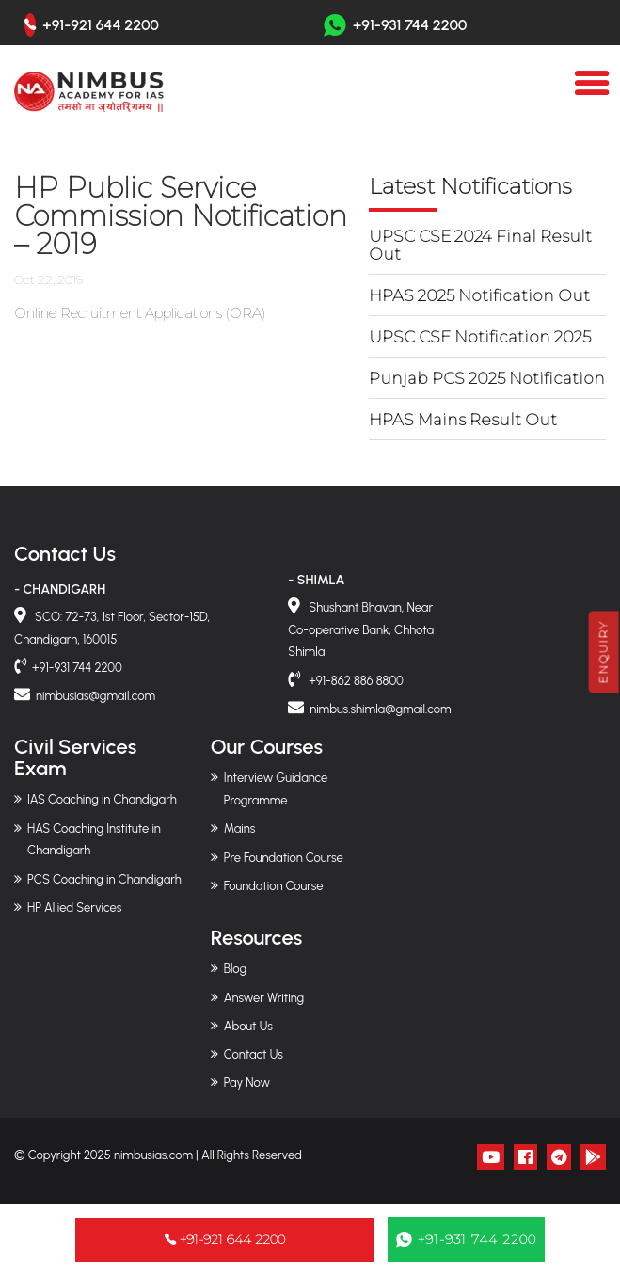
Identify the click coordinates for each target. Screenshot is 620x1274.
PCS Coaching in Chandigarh (104, 879)
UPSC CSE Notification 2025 (480, 336)
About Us (248, 1026)
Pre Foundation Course (283, 858)
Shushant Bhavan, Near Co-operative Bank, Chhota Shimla (361, 630)
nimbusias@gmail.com (95, 696)
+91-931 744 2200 (395, 25)
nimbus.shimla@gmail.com (380, 709)
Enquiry (603, 651)
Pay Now (247, 1082)
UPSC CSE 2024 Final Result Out (480, 245)
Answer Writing (264, 998)
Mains (240, 828)
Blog (235, 969)
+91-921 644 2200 (100, 25)
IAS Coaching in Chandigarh (102, 799)
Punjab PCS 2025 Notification (487, 378)
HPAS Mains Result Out (463, 419)
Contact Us (253, 1054)
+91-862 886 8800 (355, 681)
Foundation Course (274, 886)
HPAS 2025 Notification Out (479, 295)
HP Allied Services (74, 907)
